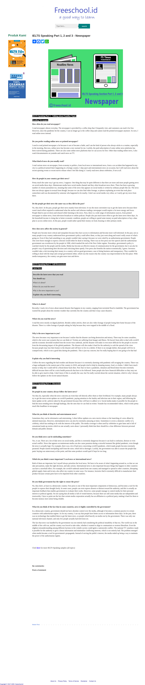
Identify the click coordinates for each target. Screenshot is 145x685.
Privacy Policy (62, 681)
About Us (53, 681)
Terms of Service (74, 681)
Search (84, 26)
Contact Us (92, 681)
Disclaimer (84, 681)
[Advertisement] (72, 658)
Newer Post (35, 624)
